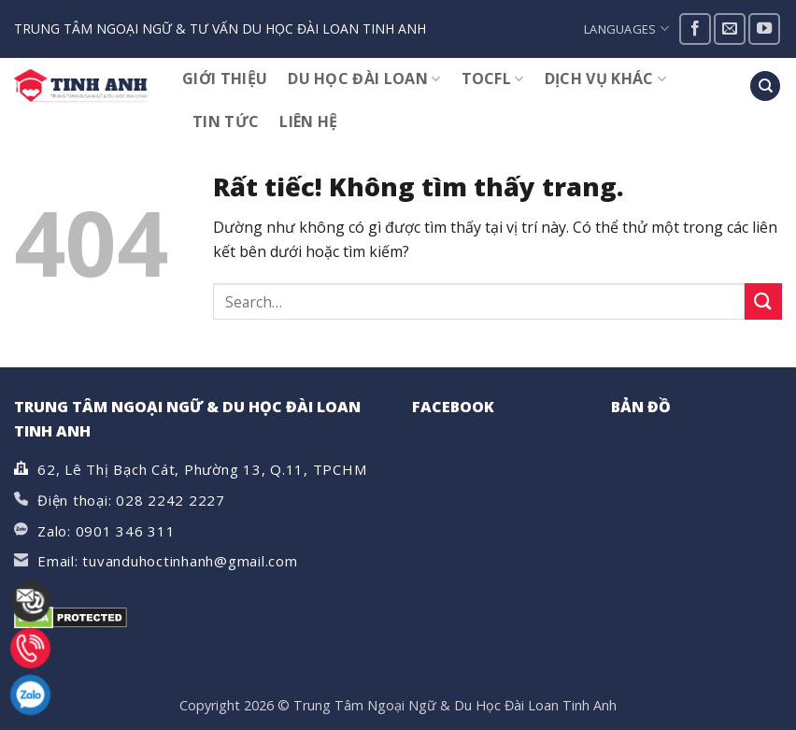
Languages (626, 28)
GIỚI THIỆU (224, 78)
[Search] (765, 86)
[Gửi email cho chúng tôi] (730, 29)
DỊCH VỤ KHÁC (605, 78)
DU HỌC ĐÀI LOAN (364, 78)
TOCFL (493, 78)
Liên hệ (308, 121)
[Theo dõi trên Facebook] (695, 29)
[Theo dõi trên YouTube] (764, 29)
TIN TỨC (225, 121)
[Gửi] (763, 301)
